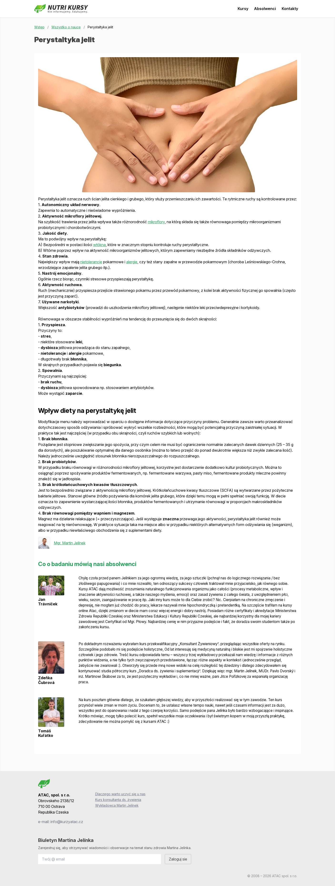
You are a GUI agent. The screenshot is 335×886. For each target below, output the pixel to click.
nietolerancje (91, 261)
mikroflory (156, 221)
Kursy (243, 8)
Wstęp (39, 27)
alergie (131, 261)
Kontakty (290, 8)
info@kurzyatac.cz (66, 821)
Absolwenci (265, 8)
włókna (99, 244)
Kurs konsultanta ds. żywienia (118, 800)
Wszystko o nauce (66, 27)
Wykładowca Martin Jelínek (117, 805)
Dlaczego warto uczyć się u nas (120, 794)
